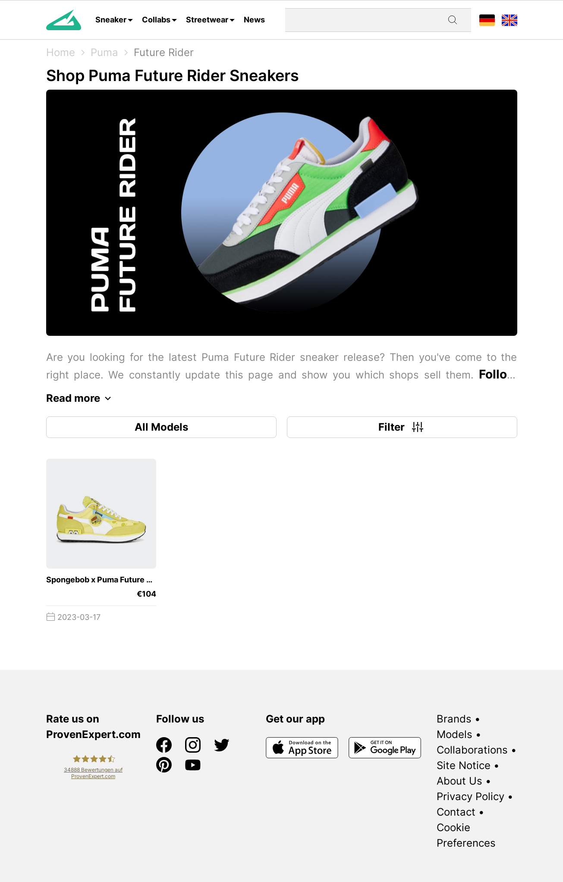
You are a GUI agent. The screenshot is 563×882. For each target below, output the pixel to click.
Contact (456, 812)
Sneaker (110, 19)
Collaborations (472, 750)
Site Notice (464, 765)
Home (60, 52)
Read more (81, 398)
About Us (459, 781)
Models (454, 734)
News (254, 19)
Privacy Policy (470, 796)
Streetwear (207, 19)
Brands (454, 719)
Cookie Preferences (466, 835)
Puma (104, 52)
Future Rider (164, 52)
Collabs (156, 19)
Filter (401, 427)
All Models (161, 427)
